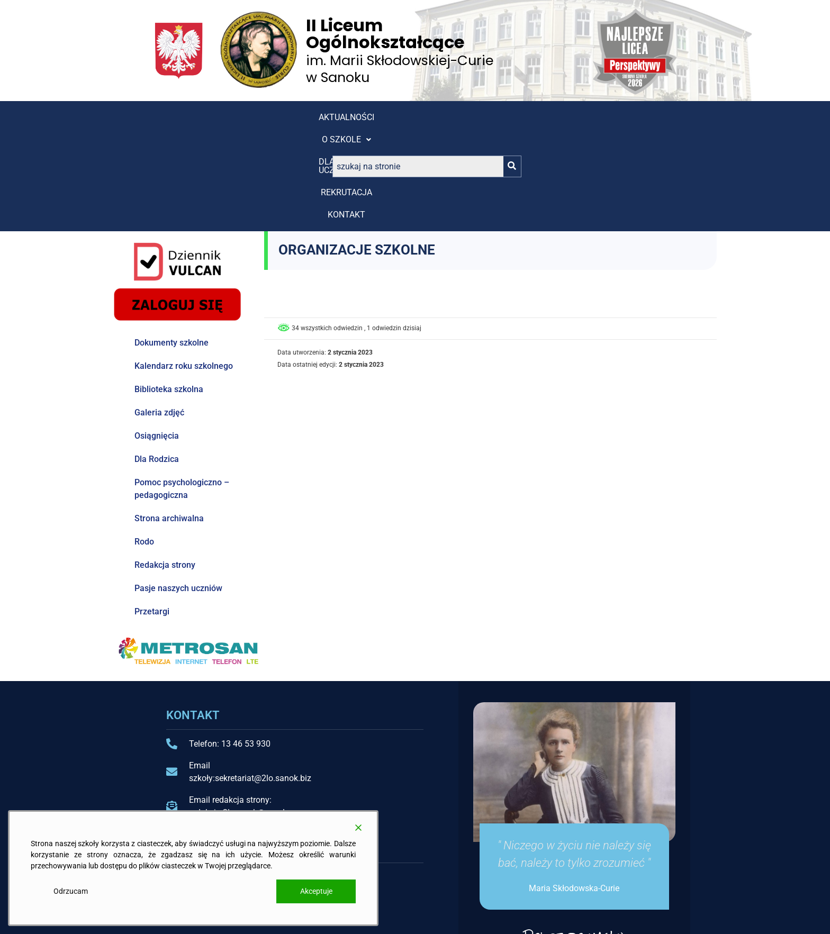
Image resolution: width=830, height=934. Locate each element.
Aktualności (171, 117)
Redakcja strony (164, 468)
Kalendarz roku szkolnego (183, 269)
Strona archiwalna (169, 421)
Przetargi (151, 514)
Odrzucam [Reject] (70, 891)
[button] (243, 117)
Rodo (144, 444)
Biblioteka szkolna (168, 292)
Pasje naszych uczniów (178, 491)
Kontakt (455, 117)
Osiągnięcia (156, 338)
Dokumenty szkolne (171, 245)
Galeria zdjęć (159, 315)
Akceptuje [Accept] (316, 891)
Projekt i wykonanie (607, 916)
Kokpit (427, 885)
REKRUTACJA (391, 117)
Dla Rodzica (156, 362)
